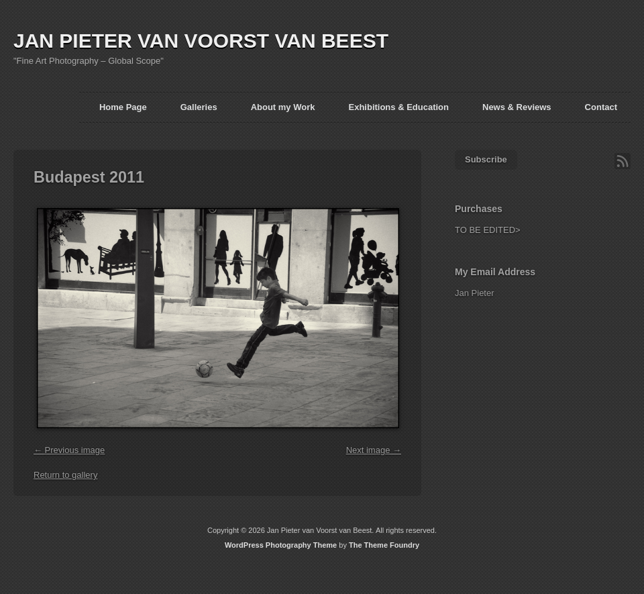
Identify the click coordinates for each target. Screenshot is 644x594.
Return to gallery (65, 475)
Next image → (373, 450)
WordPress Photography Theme (281, 545)
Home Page (123, 107)
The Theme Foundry (384, 545)
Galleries (198, 107)
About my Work (283, 107)
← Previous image (69, 450)
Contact (601, 107)
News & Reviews (516, 107)
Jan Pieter (474, 293)
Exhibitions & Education (398, 107)
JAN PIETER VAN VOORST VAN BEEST (200, 41)
